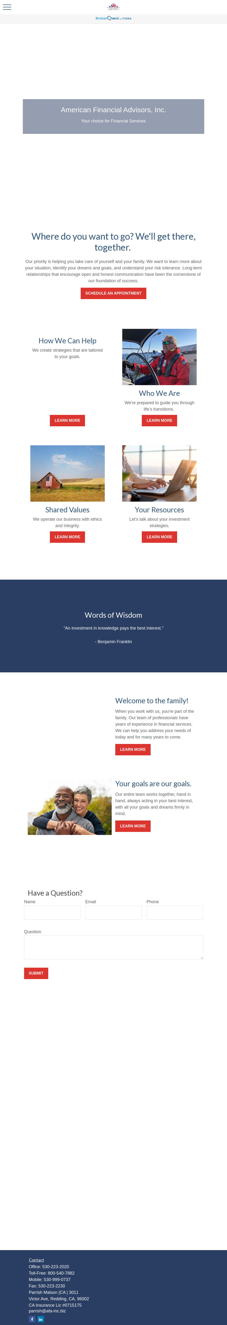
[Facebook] (32, 1319)
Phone (153, 901)
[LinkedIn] (40, 1319)
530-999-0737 (57, 1279)
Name (30, 901)
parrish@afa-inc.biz (47, 1311)
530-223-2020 (55, 1266)
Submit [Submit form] (36, 973)
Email (90, 901)
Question (32, 931)
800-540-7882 (61, 1273)
